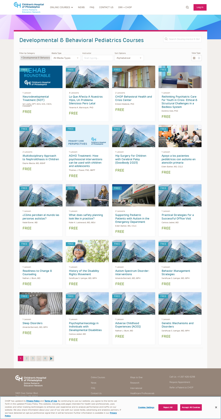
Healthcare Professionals (142, 393)
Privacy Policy (33, 405)
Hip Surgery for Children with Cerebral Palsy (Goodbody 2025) (130, 159)
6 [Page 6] (46, 358)
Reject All (167, 412)
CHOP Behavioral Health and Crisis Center (133, 98)
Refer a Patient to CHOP (181, 387)
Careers (134, 399)
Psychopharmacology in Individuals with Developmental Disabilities (85, 327)
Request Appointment (179, 382)
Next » (51, 358)
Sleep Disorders (33, 323)
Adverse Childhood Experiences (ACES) (128, 325)
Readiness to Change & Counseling (37, 272)
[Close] (216, 411)
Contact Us (106, 7)
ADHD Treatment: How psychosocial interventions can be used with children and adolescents (85, 161)
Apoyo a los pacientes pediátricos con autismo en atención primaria (179, 159)
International (136, 388)
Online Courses (98, 377)
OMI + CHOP (125, 7)
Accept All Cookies (191, 412)
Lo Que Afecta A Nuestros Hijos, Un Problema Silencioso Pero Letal (86, 100)
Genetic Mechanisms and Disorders (178, 325)
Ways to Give (136, 377)
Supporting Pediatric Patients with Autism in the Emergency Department (132, 218)
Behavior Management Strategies (176, 272)
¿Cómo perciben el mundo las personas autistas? (41, 216)
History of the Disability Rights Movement (84, 272)
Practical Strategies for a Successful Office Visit (178, 216)
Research (134, 383)
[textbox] (96, 58)
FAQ (92, 7)
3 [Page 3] (34, 358)
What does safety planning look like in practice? (86, 216)
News (81, 7)
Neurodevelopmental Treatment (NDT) (36, 98)
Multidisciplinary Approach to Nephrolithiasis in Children (41, 157)
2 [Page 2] (27, 358)
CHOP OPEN (29, 7)
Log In (200, 7)
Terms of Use (50, 405)
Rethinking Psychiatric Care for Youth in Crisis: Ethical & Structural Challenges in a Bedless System (180, 102)
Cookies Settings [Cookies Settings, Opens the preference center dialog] (146, 412)
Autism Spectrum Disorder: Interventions (132, 272)
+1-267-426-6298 (186, 377)
